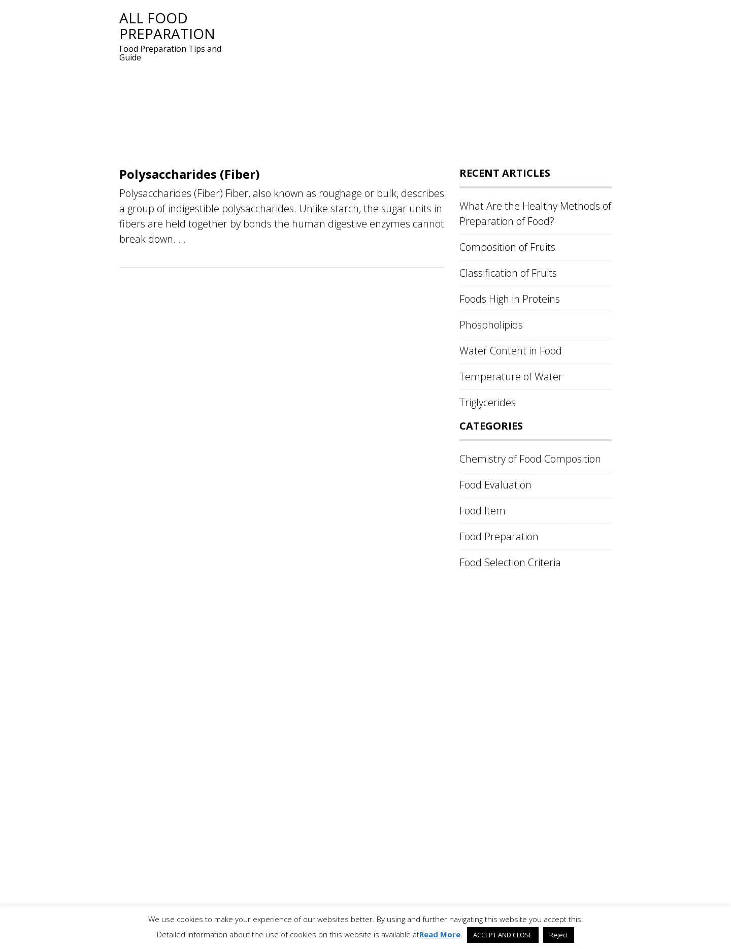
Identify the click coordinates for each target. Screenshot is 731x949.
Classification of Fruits (508, 273)
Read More (439, 934)
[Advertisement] (424, 81)
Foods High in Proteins (509, 299)
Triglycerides (487, 402)
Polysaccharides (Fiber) (189, 174)
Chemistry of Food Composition (530, 459)
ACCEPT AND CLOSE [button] (503, 934)
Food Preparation (499, 536)
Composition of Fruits (507, 247)
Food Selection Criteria (510, 562)
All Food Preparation (167, 25)
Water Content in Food (510, 350)
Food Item (482, 510)
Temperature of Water (510, 376)
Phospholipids (491, 325)
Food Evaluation (495, 485)
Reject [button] (558, 934)
